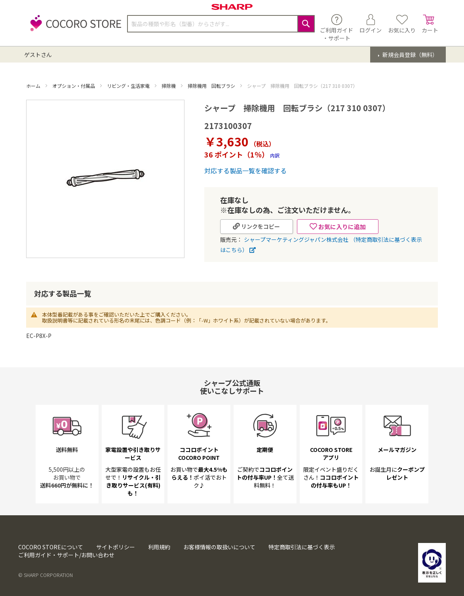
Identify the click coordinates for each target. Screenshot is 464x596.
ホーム (34, 85)
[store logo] (73, 27)
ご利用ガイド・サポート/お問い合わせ (66, 555)
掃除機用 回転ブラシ (212, 85)
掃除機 (169, 85)
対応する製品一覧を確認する (245, 170)
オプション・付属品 (74, 85)
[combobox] (221, 23)
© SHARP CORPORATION (45, 574)
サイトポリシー (115, 547)
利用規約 (159, 547)
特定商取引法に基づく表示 (301, 547)
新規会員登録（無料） (409, 55)
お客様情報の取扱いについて (219, 547)
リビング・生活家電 (129, 85)
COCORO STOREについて (50, 547)
